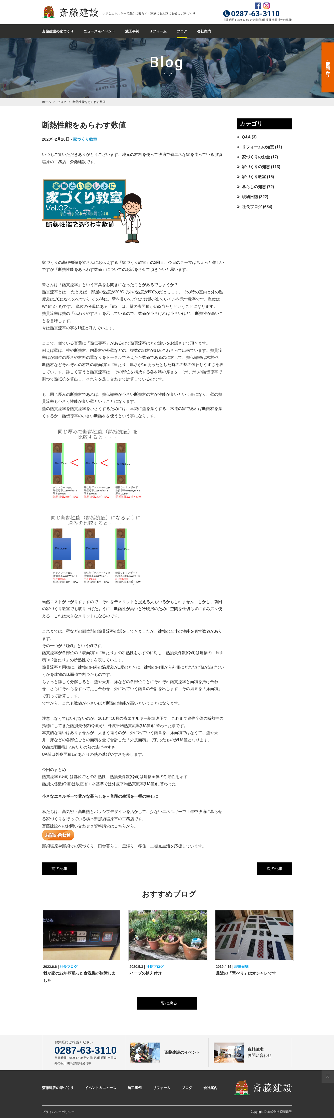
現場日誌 (250, 197)
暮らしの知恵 (254, 187)
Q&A (246, 137)
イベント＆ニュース (100, 1088)
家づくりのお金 (256, 157)
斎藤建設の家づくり (58, 31)
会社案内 (204, 31)
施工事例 (132, 31)
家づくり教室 (85, 139)
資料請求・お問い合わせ (328, 67)
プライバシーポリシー (58, 1112)
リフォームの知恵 (258, 147)
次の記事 (275, 868)
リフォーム (158, 31)
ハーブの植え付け (146, 973)
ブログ (182, 31)
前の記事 (60, 868)
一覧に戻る (167, 1003)
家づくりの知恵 (256, 167)
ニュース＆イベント (99, 31)
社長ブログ (252, 207)
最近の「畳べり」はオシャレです (246, 973)
